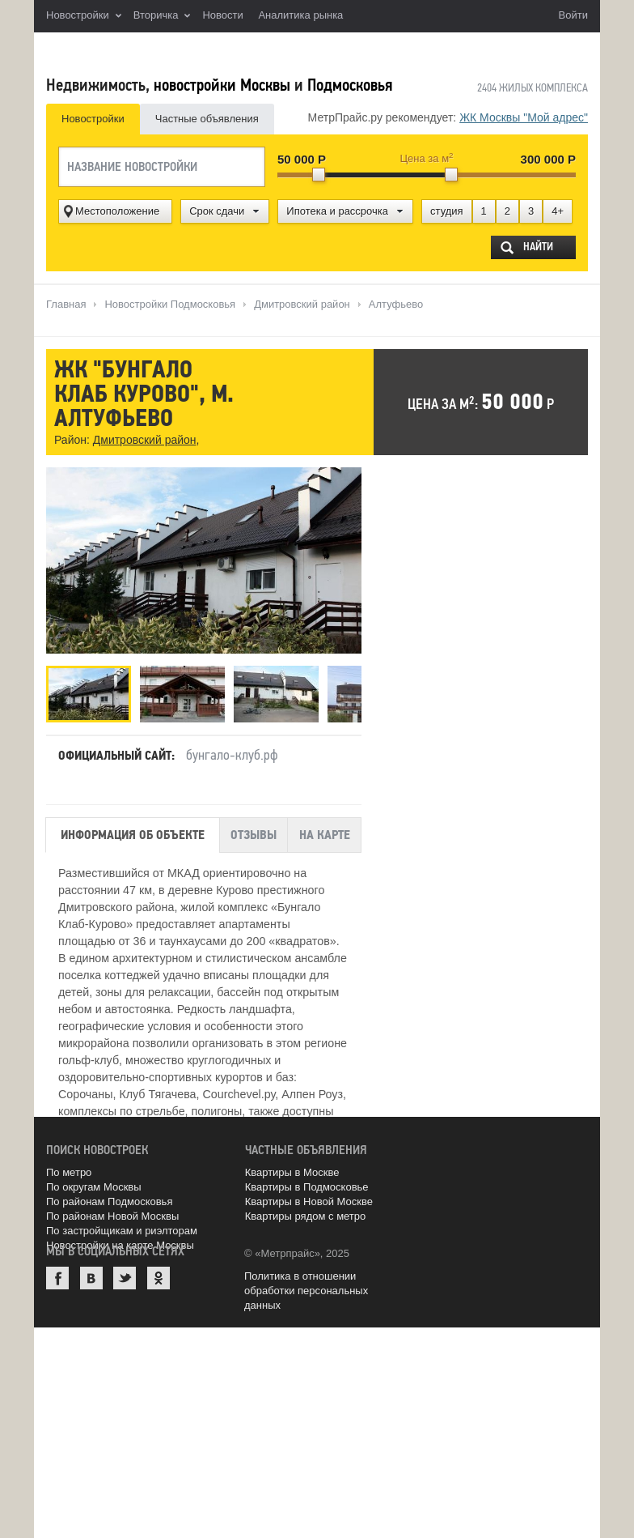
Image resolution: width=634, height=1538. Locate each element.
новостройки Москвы (222, 85)
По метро (68, 1172)
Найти (538, 246)
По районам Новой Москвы (112, 1216)
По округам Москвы (94, 1187)
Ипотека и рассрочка (337, 211)
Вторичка (162, 16)
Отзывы (253, 835)
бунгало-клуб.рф (232, 755)
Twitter (124, 1278)
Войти (573, 15)
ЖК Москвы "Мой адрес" (523, 117)
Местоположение (117, 211)
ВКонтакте (91, 1278)
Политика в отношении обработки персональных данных (306, 1290)
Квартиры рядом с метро (305, 1216)
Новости (222, 15)
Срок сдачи (216, 211)
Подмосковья (349, 85)
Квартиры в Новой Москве (309, 1201)
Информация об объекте (133, 835)
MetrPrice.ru (131, 50)
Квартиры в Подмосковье (307, 1187)
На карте (324, 835)
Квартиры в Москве (292, 1172)
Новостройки (83, 16)
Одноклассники (158, 1278)
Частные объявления (207, 119)
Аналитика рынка (300, 15)
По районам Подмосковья (109, 1201)
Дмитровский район (145, 439)
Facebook (57, 1278)
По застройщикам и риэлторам (121, 1231)
